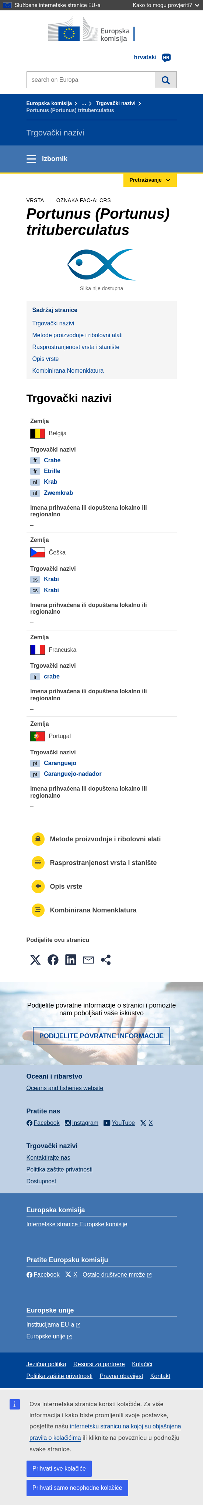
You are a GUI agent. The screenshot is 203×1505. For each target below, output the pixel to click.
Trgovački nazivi (116, 103)
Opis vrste (45, 359)
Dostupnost (41, 1181)
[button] (35, 959)
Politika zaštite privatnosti (60, 1169)
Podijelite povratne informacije (101, 1036)
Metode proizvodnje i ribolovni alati (77, 335)
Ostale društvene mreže (114, 1274)
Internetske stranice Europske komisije (77, 1224)
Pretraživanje (165, 79)
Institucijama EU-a (50, 1324)
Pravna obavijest (121, 1376)
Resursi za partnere (99, 1364)
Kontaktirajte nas (48, 1157)
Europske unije (46, 1336)
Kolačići (142, 1364)
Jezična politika (47, 1364)
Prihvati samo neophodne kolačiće (77, 1488)
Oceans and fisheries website (65, 1088)
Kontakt (160, 1376)
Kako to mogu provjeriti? (166, 5)
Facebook (43, 1274)
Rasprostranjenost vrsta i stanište (76, 347)
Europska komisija (49, 103)
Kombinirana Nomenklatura (68, 371)
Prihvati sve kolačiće (59, 1468)
